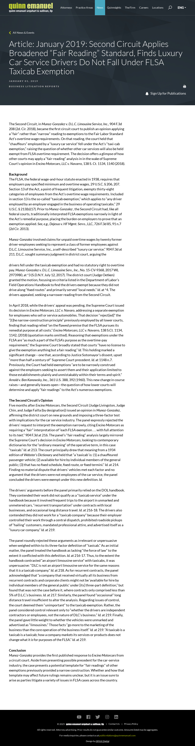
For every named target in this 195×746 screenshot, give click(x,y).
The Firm (130, 7)
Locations (157, 7)
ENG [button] (181, 7)
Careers (143, 7)
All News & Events (23, 32)
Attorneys (66, 7)
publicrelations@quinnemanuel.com (117, 735)
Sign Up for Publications (165, 93)
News (100, 7)
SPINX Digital (102, 741)
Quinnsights (114, 7)
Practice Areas (84, 7)
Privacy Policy (131, 723)
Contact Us (114, 723)
